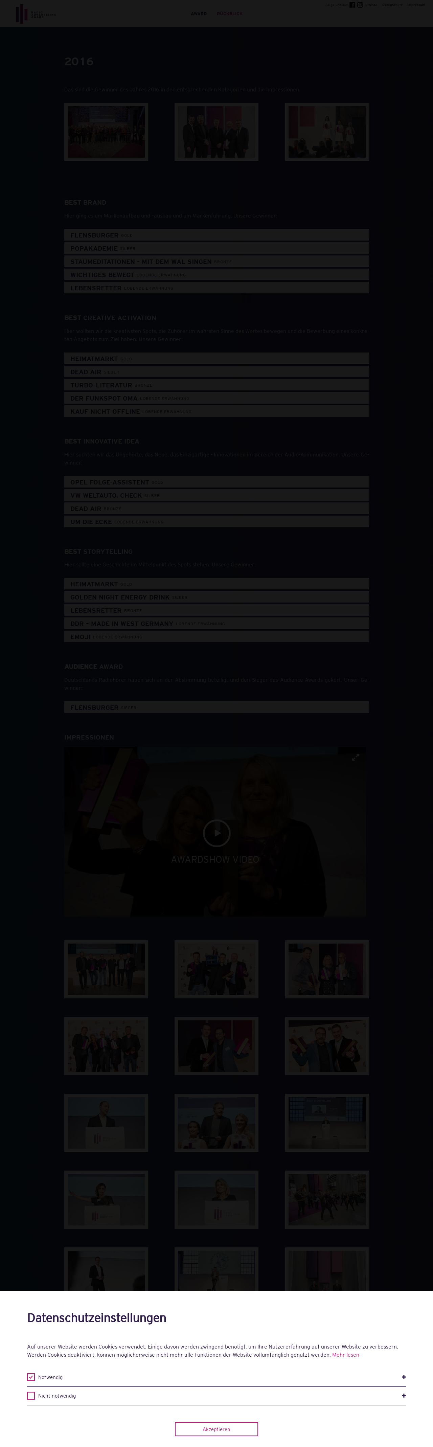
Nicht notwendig (222, 1396)
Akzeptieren (216, 1429)
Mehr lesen (345, 1355)
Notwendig (222, 1377)
